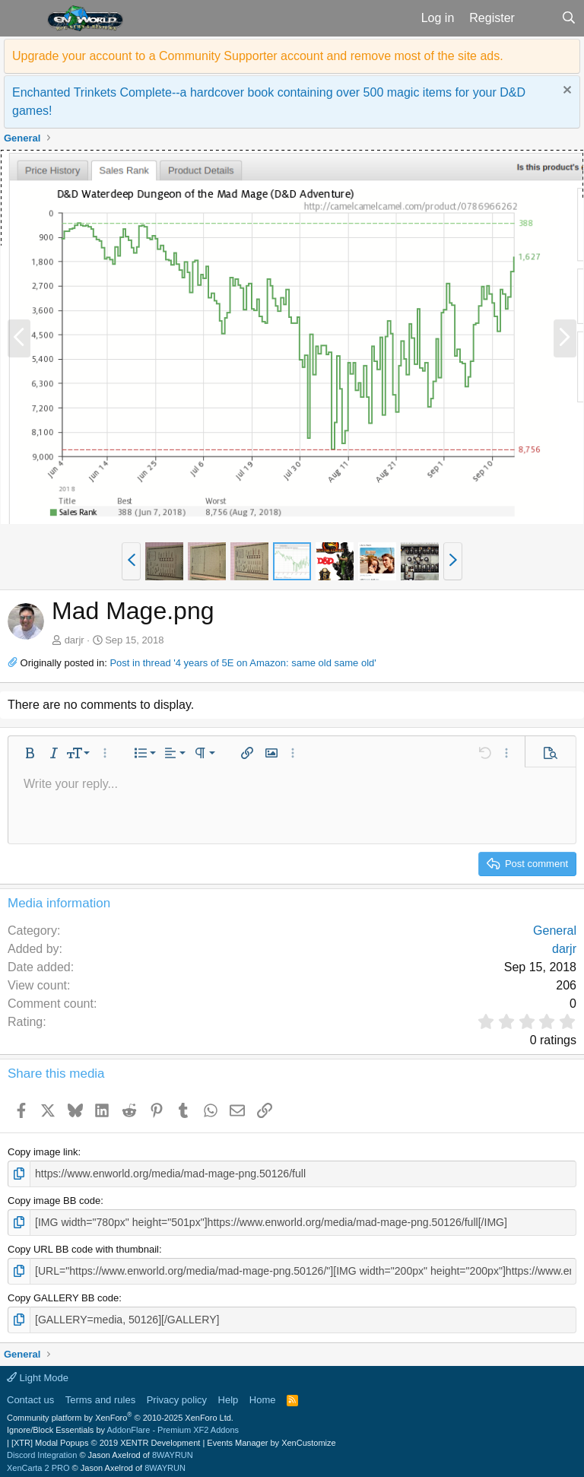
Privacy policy (177, 1395)
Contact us (30, 1395)
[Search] (568, 18)
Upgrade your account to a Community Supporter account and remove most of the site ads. (257, 55)
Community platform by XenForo (120, 1413)
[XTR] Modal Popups (105, 1438)
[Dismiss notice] (565, 92)
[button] (21, 18)
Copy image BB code (54, 1199)
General (554, 930)
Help (228, 1395)
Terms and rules (100, 1395)
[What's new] (538, 18)
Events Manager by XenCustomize (271, 1438)
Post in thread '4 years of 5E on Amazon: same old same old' (243, 663)
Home (262, 1395)
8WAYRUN (172, 1450)
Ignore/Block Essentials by (123, 1425)
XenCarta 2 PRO (38, 1463)
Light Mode (37, 1373)
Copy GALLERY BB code (63, 1294)
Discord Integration (42, 1450)
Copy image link (43, 1152)
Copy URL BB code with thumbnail (83, 1247)
